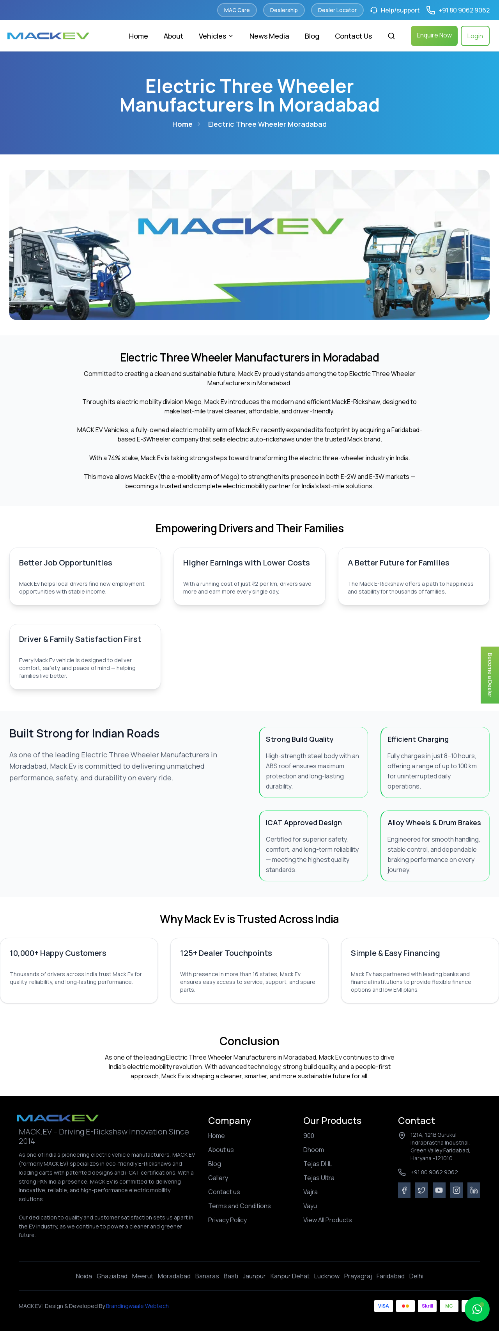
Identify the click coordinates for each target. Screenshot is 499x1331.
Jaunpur (254, 1276)
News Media (269, 36)
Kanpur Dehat (290, 1276)
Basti (231, 1276)
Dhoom (313, 1149)
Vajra (310, 1191)
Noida (84, 1276)
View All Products (327, 1220)
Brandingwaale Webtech (137, 1306)
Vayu (310, 1206)
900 (308, 1135)
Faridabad (391, 1276)
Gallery (218, 1177)
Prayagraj (358, 1276)
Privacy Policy (227, 1220)
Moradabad (174, 1276)
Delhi (416, 1276)
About (173, 36)
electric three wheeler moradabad (267, 124)
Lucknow (327, 1276)
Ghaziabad (112, 1276)
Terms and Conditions (239, 1206)
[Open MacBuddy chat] (477, 1309)
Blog (312, 36)
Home (138, 36)
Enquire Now (434, 35)
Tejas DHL (317, 1163)
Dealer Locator (337, 10)
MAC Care (237, 10)
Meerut (142, 1276)
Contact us (224, 1191)
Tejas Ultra (318, 1177)
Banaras (207, 1276)
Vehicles (216, 36)
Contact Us (353, 36)
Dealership (284, 10)
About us (221, 1149)
